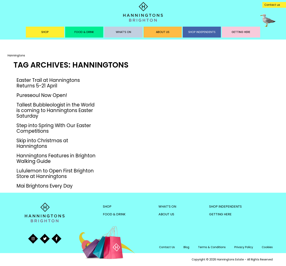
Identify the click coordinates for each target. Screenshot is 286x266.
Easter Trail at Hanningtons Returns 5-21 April (48, 83)
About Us (162, 32)
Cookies (267, 247)
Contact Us (167, 247)
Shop (45, 32)
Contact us (272, 5)
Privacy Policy (243, 247)
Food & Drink (84, 32)
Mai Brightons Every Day (44, 186)
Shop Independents (201, 32)
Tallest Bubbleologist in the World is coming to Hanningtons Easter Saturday (55, 110)
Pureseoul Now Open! (41, 95)
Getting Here (241, 32)
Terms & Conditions (212, 247)
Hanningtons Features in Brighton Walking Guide (56, 158)
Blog (186, 247)
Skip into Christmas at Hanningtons (42, 143)
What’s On (123, 32)
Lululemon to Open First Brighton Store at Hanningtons (55, 173)
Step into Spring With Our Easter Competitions (53, 128)
